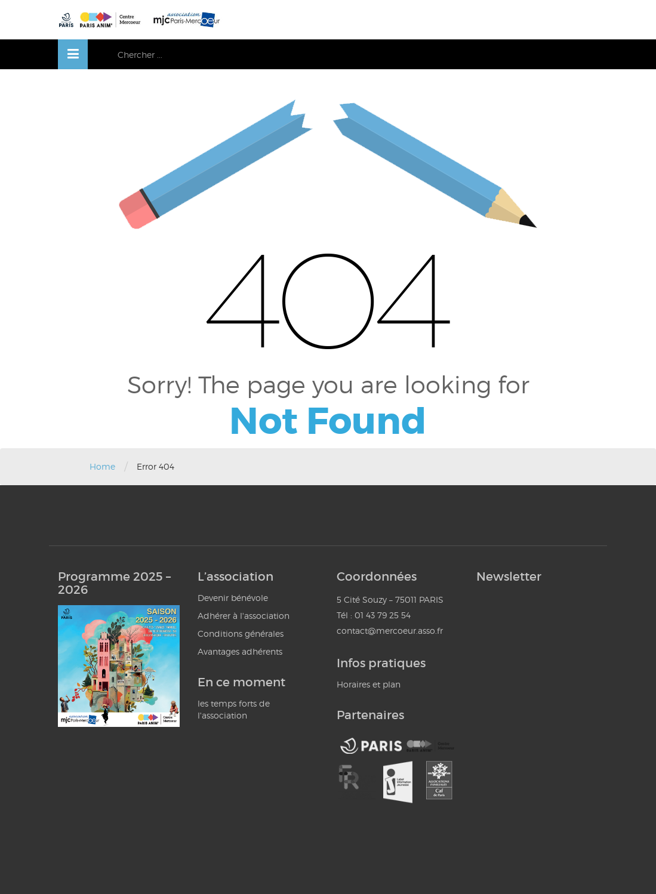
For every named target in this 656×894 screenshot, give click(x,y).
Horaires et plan (369, 684)
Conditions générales (241, 633)
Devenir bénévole (233, 598)
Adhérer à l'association (243, 616)
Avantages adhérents (240, 651)
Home (102, 466)
